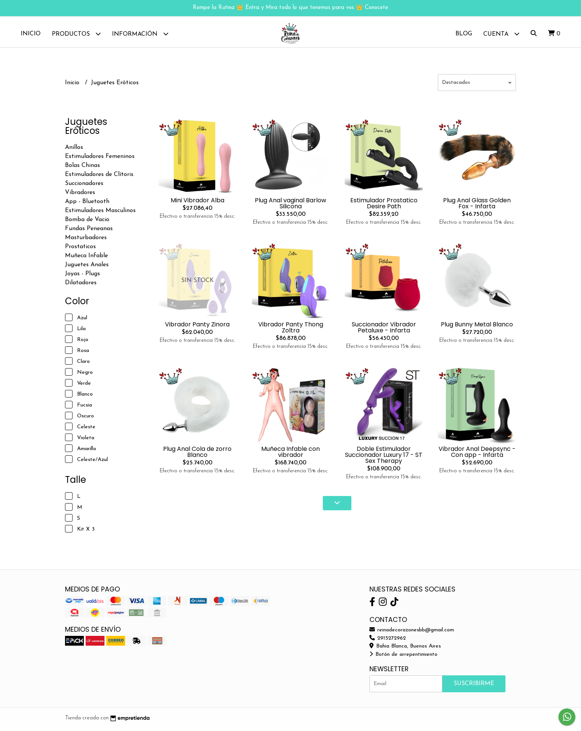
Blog (463, 34)
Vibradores (80, 196)
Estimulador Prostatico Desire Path (384, 206)
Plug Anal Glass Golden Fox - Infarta (477, 206)
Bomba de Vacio (87, 223)
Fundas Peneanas (89, 232)
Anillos (74, 150)
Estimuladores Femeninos (100, 159)
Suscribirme (474, 687)
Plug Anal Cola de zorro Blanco (197, 454)
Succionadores (84, 187)
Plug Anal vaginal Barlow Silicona (290, 206)
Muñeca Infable (86, 259)
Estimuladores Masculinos (100, 214)
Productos (76, 34)
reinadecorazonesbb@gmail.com (411, 633)
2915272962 (387, 641)
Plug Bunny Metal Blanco (477, 327)
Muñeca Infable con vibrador (290, 454)
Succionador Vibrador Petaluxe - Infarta (384, 330)
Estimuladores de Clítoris (99, 177)
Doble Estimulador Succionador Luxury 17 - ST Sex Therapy (383, 457)
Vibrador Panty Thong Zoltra (290, 330)
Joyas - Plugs (82, 277)
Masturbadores (86, 241)
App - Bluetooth (87, 205)
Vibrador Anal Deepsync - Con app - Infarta (477, 454)
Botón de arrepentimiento (403, 657)
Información (140, 34)
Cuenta (501, 34)
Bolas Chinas (82, 168)
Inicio (31, 34)
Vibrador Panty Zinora (197, 327)
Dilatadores (81, 286)
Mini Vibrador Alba (197, 203)
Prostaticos (80, 250)
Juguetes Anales (87, 268)
